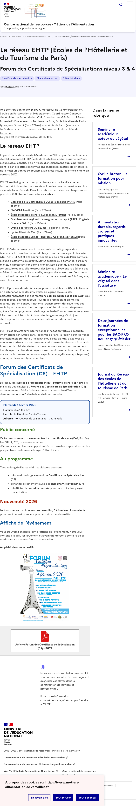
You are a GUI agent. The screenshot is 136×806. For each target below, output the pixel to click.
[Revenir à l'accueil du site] (18, 734)
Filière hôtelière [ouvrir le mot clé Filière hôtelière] (71, 78)
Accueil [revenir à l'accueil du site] (3, 36)
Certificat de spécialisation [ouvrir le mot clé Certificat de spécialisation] (17, 78)
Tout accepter (87, 798)
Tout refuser (63, 798)
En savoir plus (39, 798)
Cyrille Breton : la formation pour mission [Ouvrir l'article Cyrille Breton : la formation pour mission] (112, 178)
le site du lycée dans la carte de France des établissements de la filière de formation (41, 129)
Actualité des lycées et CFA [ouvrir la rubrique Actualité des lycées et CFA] (38, 36)
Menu (130, 4)
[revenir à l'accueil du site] (68, 24)
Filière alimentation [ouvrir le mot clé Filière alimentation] (47, 78)
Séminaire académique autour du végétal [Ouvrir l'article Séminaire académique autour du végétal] (113, 134)
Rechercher (121, 4)
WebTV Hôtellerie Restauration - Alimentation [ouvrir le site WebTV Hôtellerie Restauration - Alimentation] (29, 771)
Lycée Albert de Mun (23, 232)
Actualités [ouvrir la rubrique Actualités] (16, 36)
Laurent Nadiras (30, 86)
